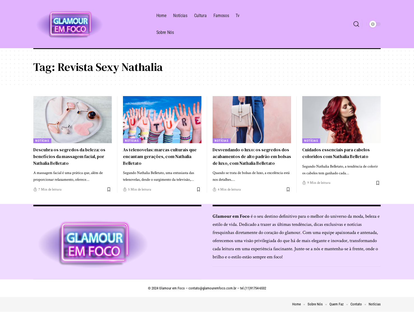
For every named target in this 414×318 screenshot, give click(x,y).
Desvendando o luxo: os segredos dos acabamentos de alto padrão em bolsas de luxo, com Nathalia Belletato (251, 159)
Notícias (42, 141)
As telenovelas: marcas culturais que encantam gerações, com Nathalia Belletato (161, 156)
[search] (356, 24)
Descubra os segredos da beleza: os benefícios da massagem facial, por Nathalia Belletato (71, 156)
